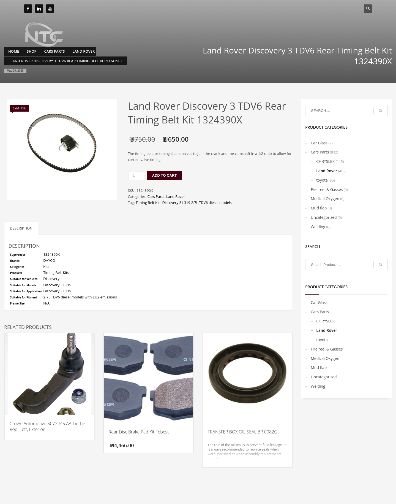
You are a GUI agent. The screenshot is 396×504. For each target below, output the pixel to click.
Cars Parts (156, 196)
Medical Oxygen (325, 198)
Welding (318, 226)
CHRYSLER (325, 161)
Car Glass (319, 142)
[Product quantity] (136, 175)
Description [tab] (21, 228)
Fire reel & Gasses (327, 189)
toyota (322, 180)
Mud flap (319, 208)
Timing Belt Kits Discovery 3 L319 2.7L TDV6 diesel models (184, 202)
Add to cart (164, 175)
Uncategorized (324, 217)
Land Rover (175, 196)
